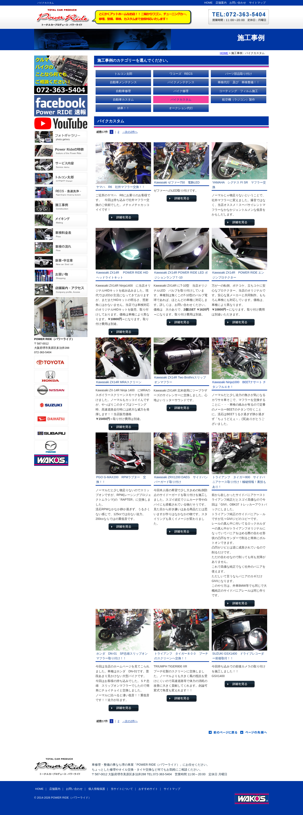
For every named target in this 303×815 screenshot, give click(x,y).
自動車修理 (123, 91)
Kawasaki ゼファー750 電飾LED (177, 182)
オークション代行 (181, 108)
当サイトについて (122, 788)
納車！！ (123, 108)
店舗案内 (221, 2)
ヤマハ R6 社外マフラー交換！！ (120, 187)
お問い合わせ (237, 2)
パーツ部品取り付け (238, 73)
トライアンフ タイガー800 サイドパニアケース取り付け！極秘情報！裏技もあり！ (239, 481)
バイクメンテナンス (181, 82)
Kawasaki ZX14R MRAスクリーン (118, 382)
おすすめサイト (148, 788)
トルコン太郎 (123, 73)
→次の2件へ (129, 131)
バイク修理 (180, 91)
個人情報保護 (96, 788)
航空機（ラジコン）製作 (238, 99)
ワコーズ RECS (181, 73)
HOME (208, 2)
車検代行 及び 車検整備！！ (238, 82)
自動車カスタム (123, 99)
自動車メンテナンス (123, 82)
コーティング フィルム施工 (238, 91)
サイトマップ (257, 2)
